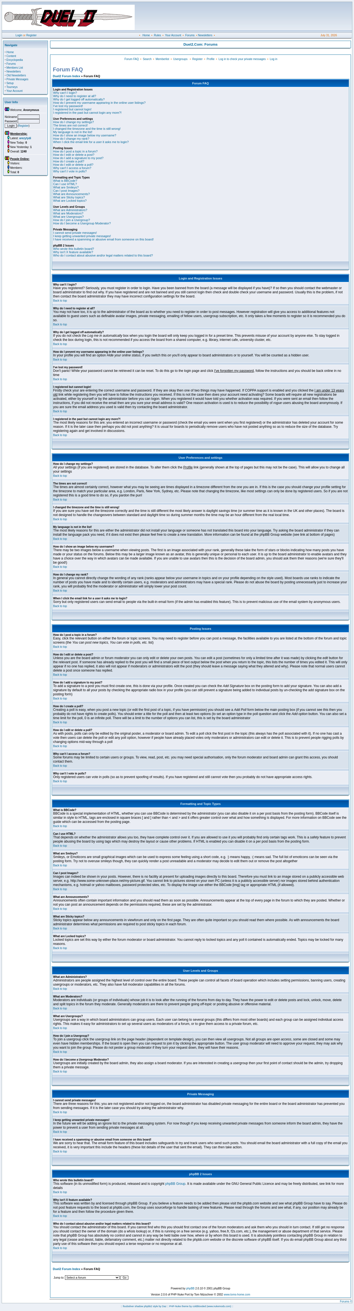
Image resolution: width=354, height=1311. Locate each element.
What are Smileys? (66, 187)
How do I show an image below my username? (84, 135)
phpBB (190, 1288)
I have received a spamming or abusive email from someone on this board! (103, 239)
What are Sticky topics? (69, 197)
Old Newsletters (16, 75)
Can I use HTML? (65, 184)
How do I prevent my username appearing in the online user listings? (99, 102)
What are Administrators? (70, 210)
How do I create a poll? (68, 161)
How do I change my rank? (71, 138)
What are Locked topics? (70, 200)
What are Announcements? (71, 194)
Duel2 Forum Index (66, 76)
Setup (10, 83)
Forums (190, 35)
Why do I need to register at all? (74, 96)
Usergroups (180, 59)
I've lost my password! (68, 106)
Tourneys (12, 87)
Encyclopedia (14, 59)
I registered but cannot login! (72, 109)
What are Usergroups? (68, 216)
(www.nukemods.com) (219, 1306)
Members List (14, 67)
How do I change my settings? (73, 122)
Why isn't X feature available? (73, 252)
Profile (210, 59)
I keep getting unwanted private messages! (82, 236)
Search (147, 59)
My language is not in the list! (72, 132)
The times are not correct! (70, 125)
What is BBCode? (65, 180)
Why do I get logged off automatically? (79, 99)
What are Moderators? (68, 213)
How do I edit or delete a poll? (73, 164)
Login (18, 35)
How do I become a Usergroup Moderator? (82, 223)
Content (11, 56)
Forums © (346, 1301)
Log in (273, 59)
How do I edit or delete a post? (73, 154)
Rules (157, 35)
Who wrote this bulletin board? (73, 248)
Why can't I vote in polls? (70, 171)
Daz (164, 1306)
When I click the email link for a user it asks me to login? (91, 142)
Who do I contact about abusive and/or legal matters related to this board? (103, 255)
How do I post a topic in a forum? (75, 151)
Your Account (173, 35)
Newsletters (205, 35)
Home (146, 35)
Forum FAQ (131, 59)
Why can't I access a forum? (72, 168)
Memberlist (162, 59)
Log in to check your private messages (242, 59)
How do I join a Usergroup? (71, 220)
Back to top (60, 300)
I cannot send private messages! (75, 232)
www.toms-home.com (237, 1294)
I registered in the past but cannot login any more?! (87, 112)
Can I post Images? (66, 190)
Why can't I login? (65, 92)
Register (31, 35)
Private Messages (17, 79)
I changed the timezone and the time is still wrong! (87, 128)
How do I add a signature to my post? (78, 158)
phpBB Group (175, 1184)
